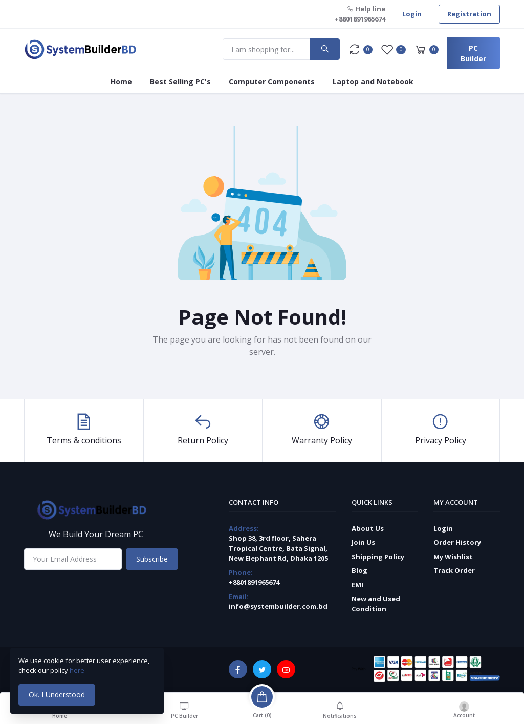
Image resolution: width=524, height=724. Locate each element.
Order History (457, 542)
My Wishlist (453, 556)
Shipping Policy (378, 556)
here (78, 670)
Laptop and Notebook (373, 82)
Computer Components (272, 82)
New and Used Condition (376, 603)
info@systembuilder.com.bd (278, 606)
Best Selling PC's (180, 82)
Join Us (363, 542)
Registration (469, 13)
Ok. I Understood (57, 694)
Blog (359, 570)
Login (412, 13)
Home (121, 82)
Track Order (454, 570)
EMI (357, 584)
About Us (368, 528)
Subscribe (152, 559)
